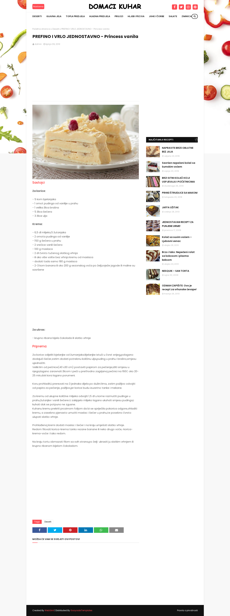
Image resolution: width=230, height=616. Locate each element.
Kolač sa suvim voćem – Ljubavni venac (177, 239)
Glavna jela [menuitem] (53, 16)
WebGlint (49, 610)
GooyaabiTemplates (81, 610)
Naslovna (38, 6)
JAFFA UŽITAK (170, 207)
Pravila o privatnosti (187, 610)
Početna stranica (41, 28)
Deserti (55, 28)
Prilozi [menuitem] (119, 16)
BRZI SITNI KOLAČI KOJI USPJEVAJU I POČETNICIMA (178, 179)
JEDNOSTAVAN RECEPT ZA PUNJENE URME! (177, 224)
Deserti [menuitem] (37, 16)
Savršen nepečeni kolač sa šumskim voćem (178, 164)
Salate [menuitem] (173, 16)
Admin (38, 44)
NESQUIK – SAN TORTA (175, 271)
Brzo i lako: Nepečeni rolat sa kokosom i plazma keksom (178, 256)
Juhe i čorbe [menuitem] (156, 16)
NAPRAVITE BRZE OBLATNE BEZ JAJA (177, 149)
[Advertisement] (85, 73)
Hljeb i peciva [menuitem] (136, 16)
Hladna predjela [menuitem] (99, 16)
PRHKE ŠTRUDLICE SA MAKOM (179, 192)
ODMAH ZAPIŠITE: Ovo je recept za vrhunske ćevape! (179, 287)
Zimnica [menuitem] (187, 16)
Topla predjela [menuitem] (75, 16)
